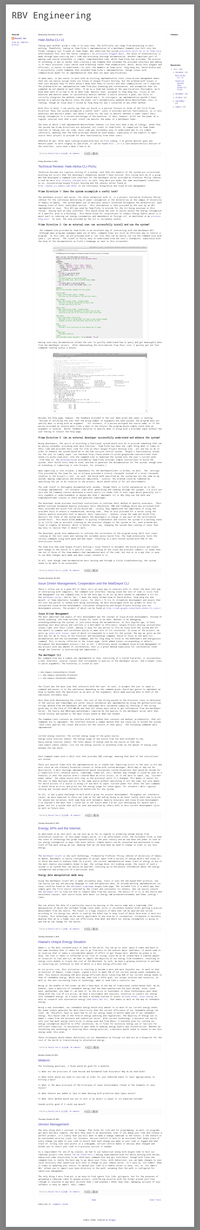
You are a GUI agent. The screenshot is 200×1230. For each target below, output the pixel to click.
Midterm (44, 1057)
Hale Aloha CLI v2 (51, 40)
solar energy (146, 993)
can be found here (82, 1151)
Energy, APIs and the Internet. (59, 825)
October (179, 97)
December (180, 72)
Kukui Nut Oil (100, 996)
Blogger (112, 1217)
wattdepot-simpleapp (82, 883)
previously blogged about (110, 53)
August (179, 106)
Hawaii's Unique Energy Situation (62, 939)
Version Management (53, 1121)
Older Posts (155, 1197)
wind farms (131, 993)
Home (94, 1197)
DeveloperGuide (69, 459)
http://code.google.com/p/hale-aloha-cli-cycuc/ (133, 608)
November (180, 94)
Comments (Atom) (60, 1201)
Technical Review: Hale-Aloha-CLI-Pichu (67, 166)
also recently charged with (70, 180)
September (180, 101)
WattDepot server (52, 597)
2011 (176, 69)
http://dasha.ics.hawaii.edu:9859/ (57, 185)
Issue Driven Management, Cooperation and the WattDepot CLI (83, 583)
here (112, 143)
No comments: (75, 153)
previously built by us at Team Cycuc (140, 51)
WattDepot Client (52, 852)
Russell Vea (20, 38)
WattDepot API (50, 888)
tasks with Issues (59, 633)
